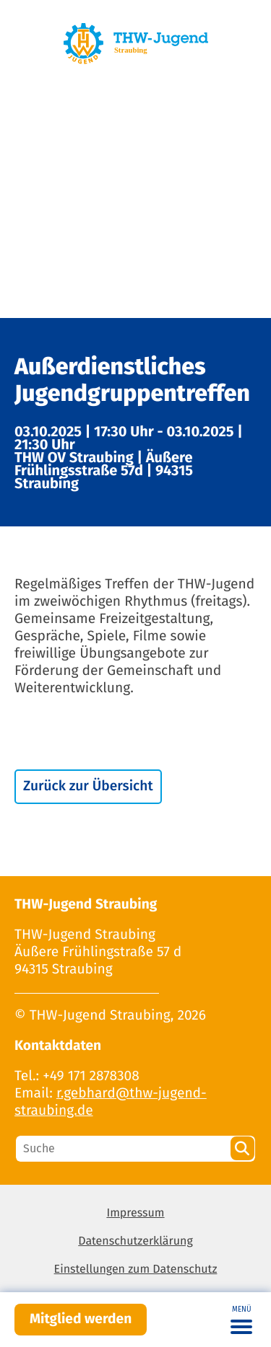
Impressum (135, 1213)
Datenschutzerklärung (135, 1241)
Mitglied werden (81, 1319)
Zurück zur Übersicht (88, 786)
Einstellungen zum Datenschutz (136, 1269)
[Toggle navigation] (241, 1319)
